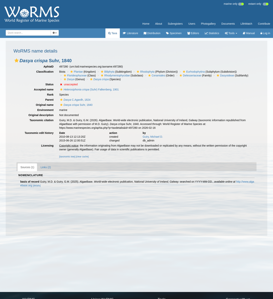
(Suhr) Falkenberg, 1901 (89, 89)
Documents (228, 23)
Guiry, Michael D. (153, 136)
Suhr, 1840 (76, 104)
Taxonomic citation (42, 120)
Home (145, 23)
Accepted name (43, 89)
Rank (50, 94)
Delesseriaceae (190, 75)
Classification (44, 71)
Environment (45, 109)
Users (191, 23)
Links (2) (46, 167)
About (158, 23)
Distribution (152, 33)
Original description (40, 115)
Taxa (112, 33)
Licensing (47, 145)
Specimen (173, 33)
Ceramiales (156, 75)
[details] (37, 185)
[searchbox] (27, 32)
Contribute (264, 23)
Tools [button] (231, 33)
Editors (193, 33)
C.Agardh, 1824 (74, 99)
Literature (130, 33)
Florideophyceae (75, 75)
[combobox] (28, 33)
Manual (249, 33)
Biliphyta (107, 71)
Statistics (212, 33)
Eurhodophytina (193, 71)
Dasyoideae (225, 75)
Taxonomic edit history (39, 132)
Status (50, 84)
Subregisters (175, 23)
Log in (265, 33)
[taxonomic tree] (67, 156)
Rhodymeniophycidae (115, 75)
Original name (44, 104)
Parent (49, 99)
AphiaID (48, 66)
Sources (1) (27, 167)
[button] (16, 60)
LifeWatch (246, 23)
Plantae (76, 71)
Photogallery (208, 23)
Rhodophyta (145, 71)
